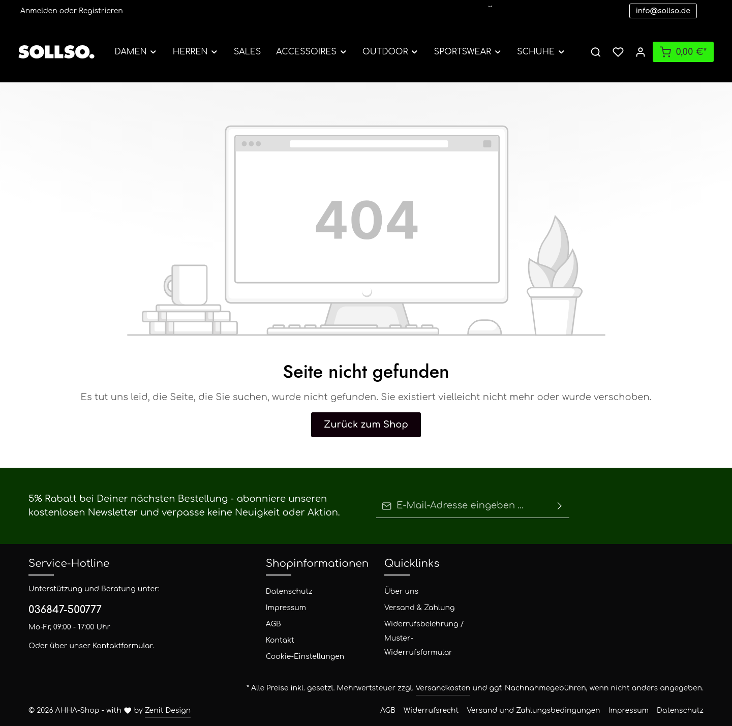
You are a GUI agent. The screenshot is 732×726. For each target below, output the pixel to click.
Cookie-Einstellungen (297, 656)
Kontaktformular (100, 646)
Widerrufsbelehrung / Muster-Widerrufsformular (422, 631)
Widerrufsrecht (490, 710)
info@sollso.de (663, 11)
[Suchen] (596, 52)
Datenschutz (283, 591)
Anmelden (35, 11)
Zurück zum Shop (365, 424)
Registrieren (84, 11)
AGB (273, 624)
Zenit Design (146, 710)
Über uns (397, 591)
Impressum (281, 608)
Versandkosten (506, 688)
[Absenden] (559, 506)
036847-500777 (60, 610)
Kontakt (277, 640)
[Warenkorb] (683, 52)
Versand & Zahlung (412, 608)
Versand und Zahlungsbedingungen (570, 710)
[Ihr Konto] (640, 52)
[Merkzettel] (618, 52)
